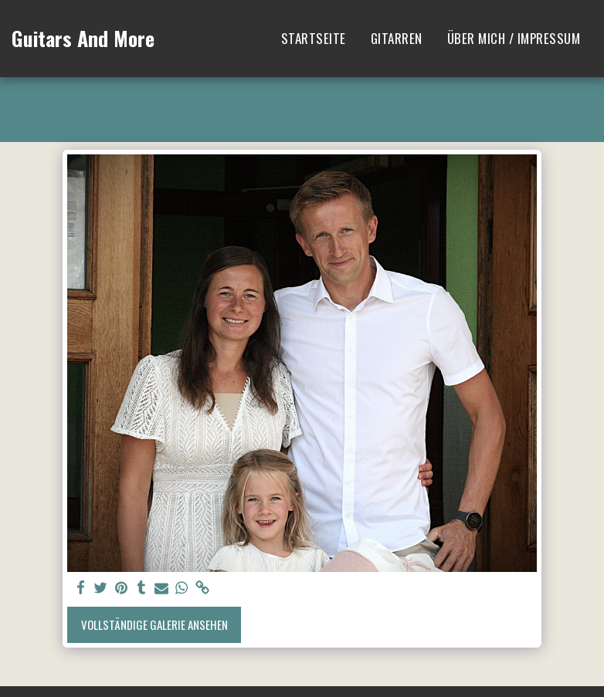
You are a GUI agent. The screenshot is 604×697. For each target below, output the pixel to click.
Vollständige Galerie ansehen (154, 624)
